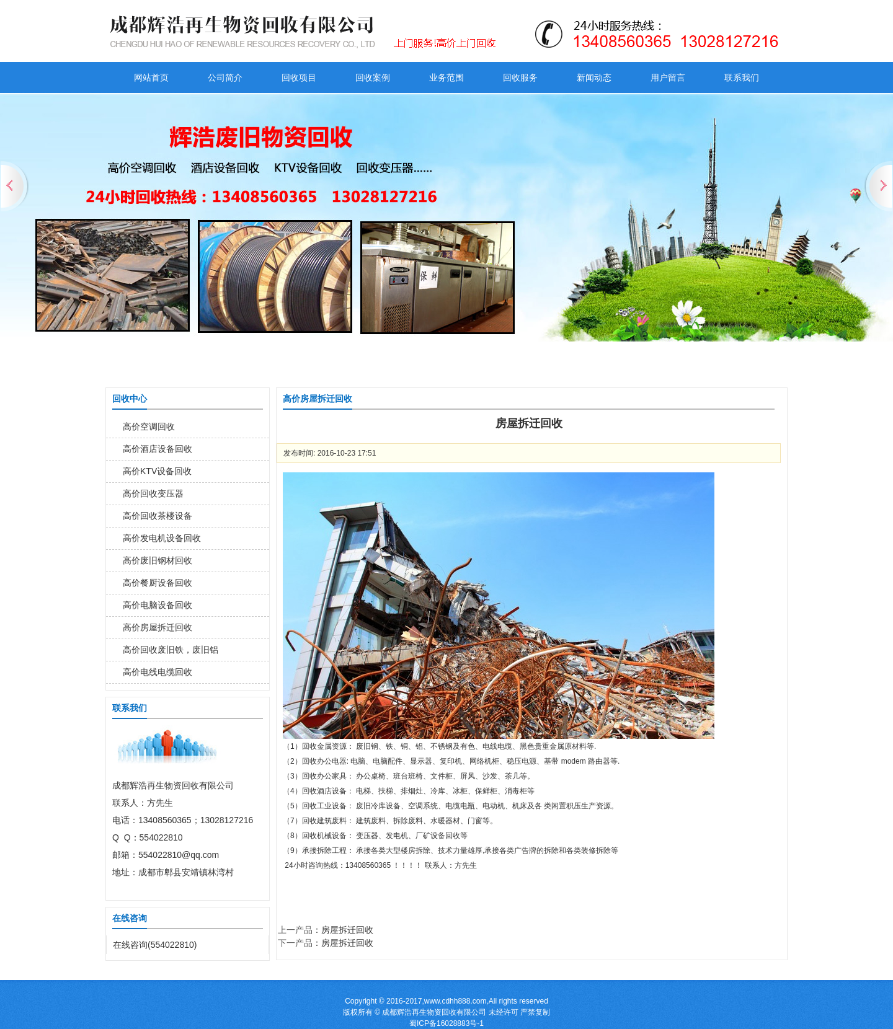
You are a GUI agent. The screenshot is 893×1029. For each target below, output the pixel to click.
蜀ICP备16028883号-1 (446, 1023)
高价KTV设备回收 (157, 471)
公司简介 (225, 77)
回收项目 (299, 77)
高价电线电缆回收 (157, 672)
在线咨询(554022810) (155, 945)
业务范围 (446, 77)
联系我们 (741, 77)
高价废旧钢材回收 (157, 560)
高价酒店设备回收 (157, 449)
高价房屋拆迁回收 (157, 627)
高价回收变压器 (153, 493)
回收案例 (372, 77)
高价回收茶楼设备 (157, 516)
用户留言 (668, 77)
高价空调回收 (149, 426)
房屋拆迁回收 (347, 930)
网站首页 (151, 77)
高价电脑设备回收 (157, 605)
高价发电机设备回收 (162, 538)
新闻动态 (594, 77)
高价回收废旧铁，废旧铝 (170, 650)
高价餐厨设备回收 (157, 583)
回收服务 (520, 77)
